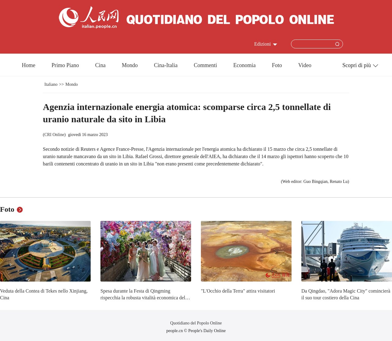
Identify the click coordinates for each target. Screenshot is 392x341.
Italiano (51, 84)
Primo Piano (65, 65)
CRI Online (54, 134)
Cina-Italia (166, 65)
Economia (244, 65)
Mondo (130, 65)
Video (304, 65)
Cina (100, 65)
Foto (277, 65)
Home (28, 65)
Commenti (205, 65)
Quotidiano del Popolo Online (196, 323)
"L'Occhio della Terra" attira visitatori (238, 291)
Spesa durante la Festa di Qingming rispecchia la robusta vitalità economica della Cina (144, 297)
